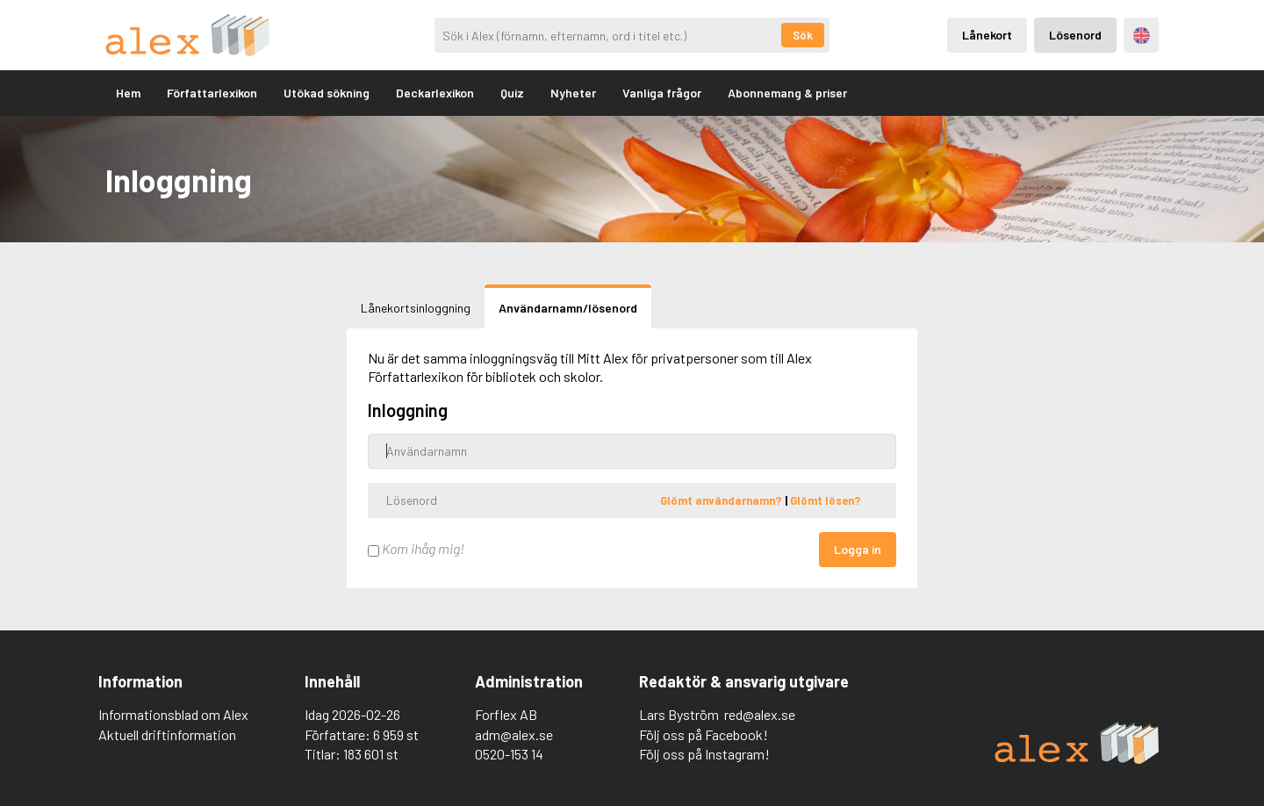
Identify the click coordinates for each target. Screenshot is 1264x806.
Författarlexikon (212, 92)
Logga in (857, 549)
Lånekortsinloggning (415, 307)
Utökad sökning (327, 92)
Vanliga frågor (661, 92)
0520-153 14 (509, 753)
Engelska (1141, 35)
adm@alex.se (514, 734)
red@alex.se (759, 714)
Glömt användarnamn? (722, 500)
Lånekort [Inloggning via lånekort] (987, 34)
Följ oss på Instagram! (704, 753)
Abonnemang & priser (787, 92)
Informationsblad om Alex (173, 714)
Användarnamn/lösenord (568, 307)
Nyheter (573, 92)
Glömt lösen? (825, 500)
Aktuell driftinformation (167, 734)
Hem (128, 92)
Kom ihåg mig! (416, 548)
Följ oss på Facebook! (703, 734)
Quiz (512, 92)
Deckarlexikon (435, 92)
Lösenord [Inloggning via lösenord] (1075, 34)
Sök (803, 35)
